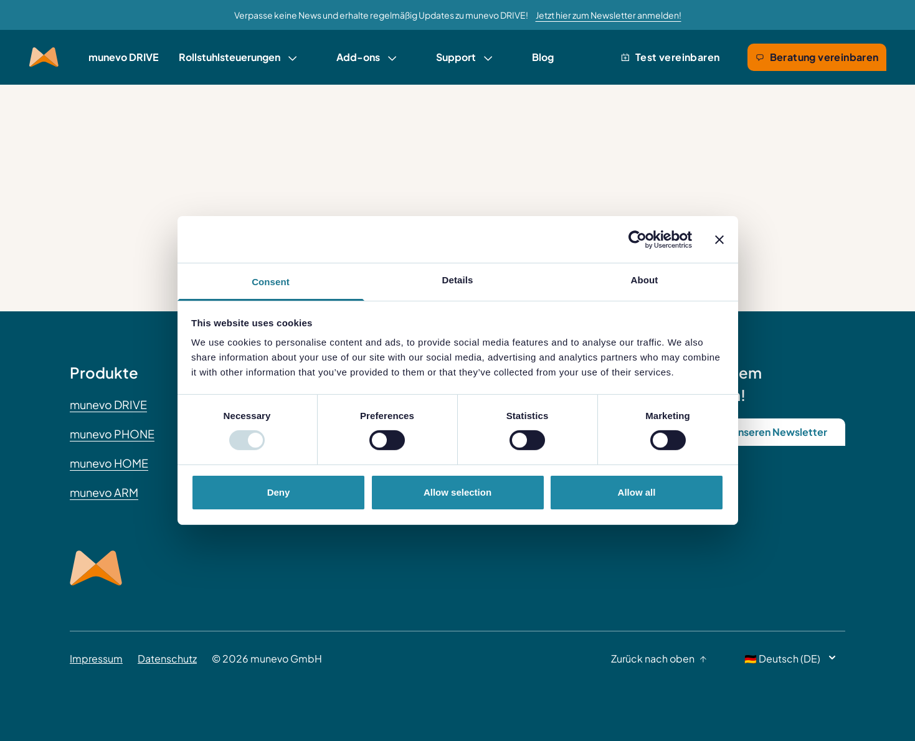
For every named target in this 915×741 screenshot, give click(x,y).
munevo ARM (104, 492)
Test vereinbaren (669, 57)
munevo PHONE (112, 434)
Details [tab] (457, 280)
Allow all (637, 492)
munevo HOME (109, 463)
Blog (543, 57)
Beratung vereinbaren (817, 57)
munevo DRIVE (123, 57)
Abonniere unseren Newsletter (754, 431)
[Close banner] (719, 239)
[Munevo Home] (44, 57)
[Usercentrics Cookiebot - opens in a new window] (637, 239)
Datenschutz (167, 658)
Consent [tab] (271, 281)
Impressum (96, 658)
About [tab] (644, 280)
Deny (278, 492)
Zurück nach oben (659, 658)
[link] (237, 57)
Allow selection (457, 492)
